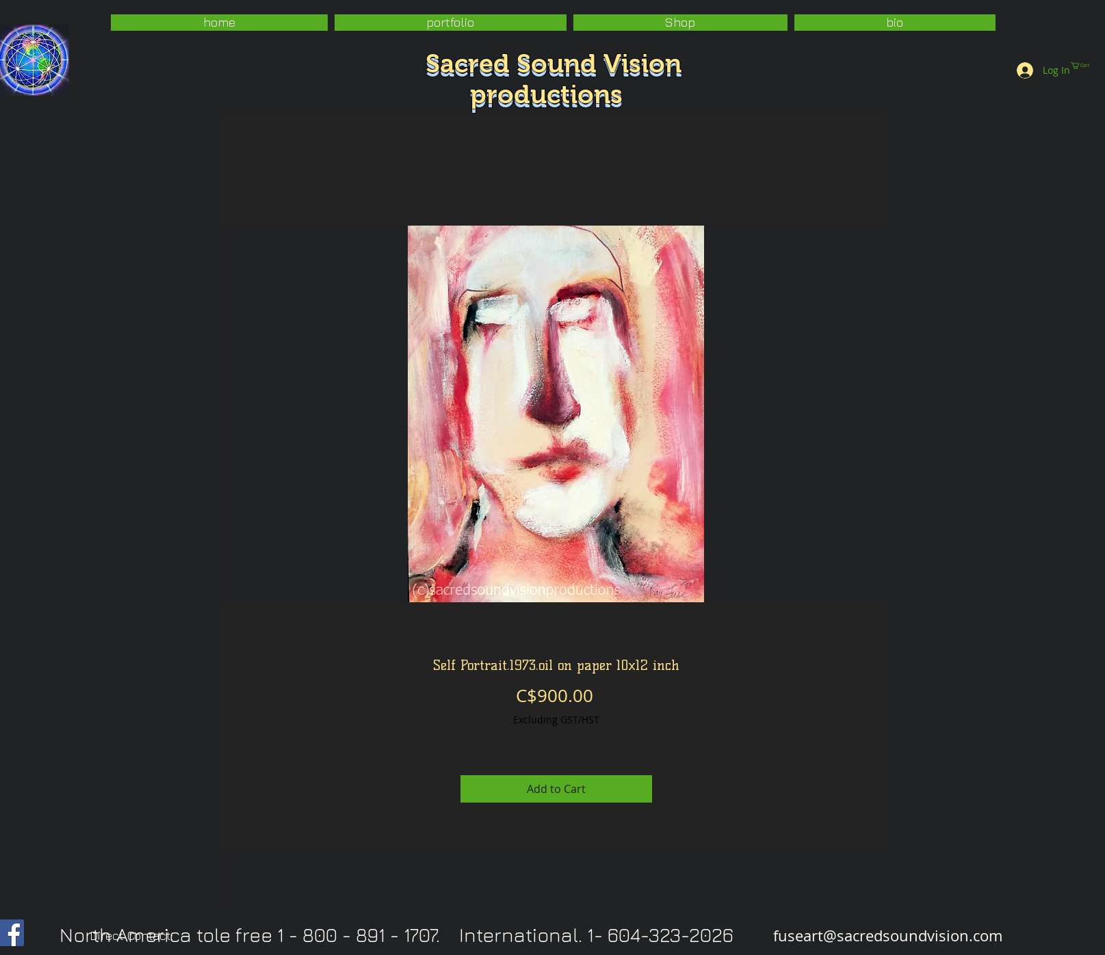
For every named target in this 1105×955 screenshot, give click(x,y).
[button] (451, 22)
